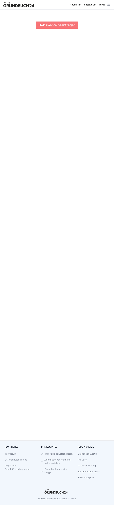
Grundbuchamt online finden (54, 471)
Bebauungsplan (86, 477)
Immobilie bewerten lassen (57, 453)
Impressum (10, 453)
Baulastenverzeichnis (89, 471)
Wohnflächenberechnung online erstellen (56, 461)
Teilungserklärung (87, 465)
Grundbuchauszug (87, 453)
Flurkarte (82, 459)
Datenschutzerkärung (16, 459)
